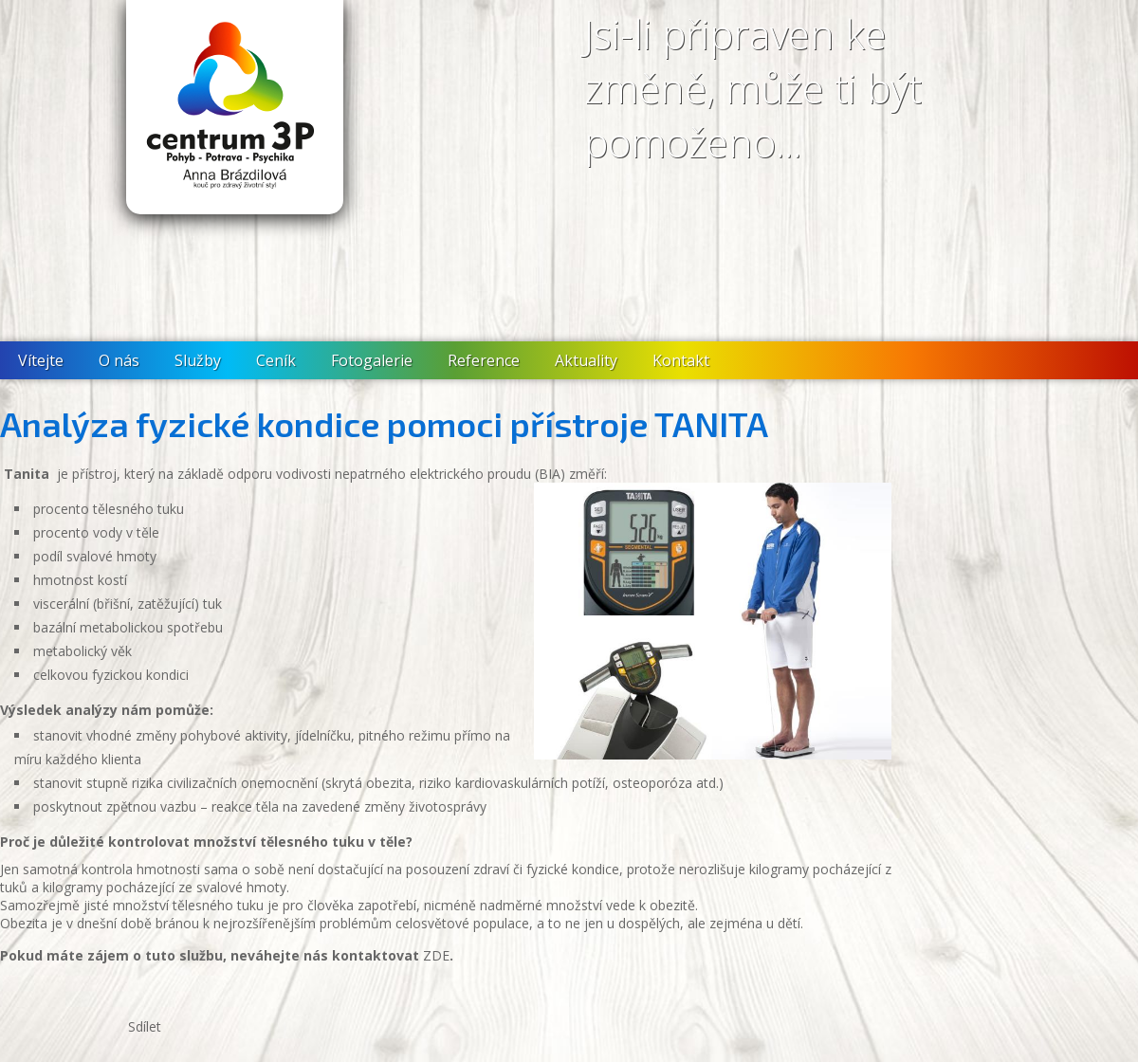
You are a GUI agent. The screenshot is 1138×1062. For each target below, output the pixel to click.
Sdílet (144, 1026)
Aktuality (586, 360)
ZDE (436, 955)
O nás (119, 360)
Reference (484, 360)
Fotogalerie (372, 360)
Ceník (276, 360)
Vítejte (41, 360)
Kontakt (680, 360)
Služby (197, 360)
